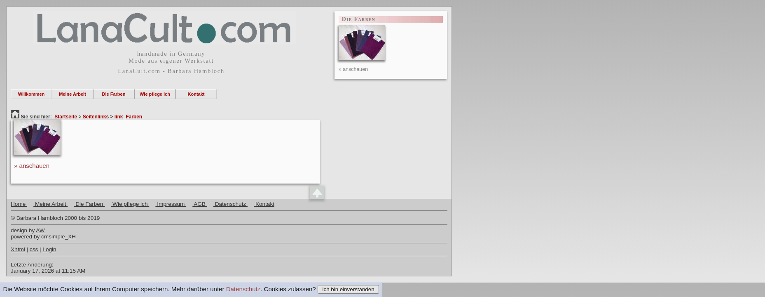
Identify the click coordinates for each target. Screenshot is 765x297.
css (34, 249)
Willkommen (31, 94)
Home (19, 204)
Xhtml (18, 249)
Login (49, 249)
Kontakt (196, 94)
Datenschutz (243, 288)
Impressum (170, 204)
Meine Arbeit (72, 94)
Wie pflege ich (155, 94)
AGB (199, 204)
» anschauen (31, 165)
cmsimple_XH (58, 236)
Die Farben (114, 94)
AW (40, 230)
